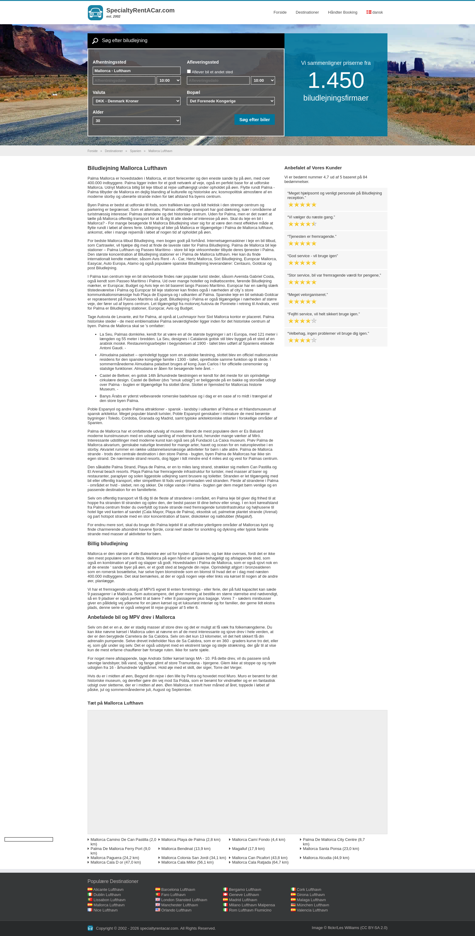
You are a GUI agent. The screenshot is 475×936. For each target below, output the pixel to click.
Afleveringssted (203, 62)
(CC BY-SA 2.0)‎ (373, 927)
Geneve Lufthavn (244, 894)
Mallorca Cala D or (107, 862)
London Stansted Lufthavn (184, 900)
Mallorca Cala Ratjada (251, 862)
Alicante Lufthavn (108, 889)
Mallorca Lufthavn (109, 905)
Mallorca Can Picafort (251, 857)
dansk (375, 12)
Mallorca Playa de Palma (183, 839)
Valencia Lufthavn (312, 910)
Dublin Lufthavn (107, 894)
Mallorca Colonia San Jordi (184, 857)
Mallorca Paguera (106, 857)
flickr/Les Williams (343, 927)
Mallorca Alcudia (317, 857)
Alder (98, 112)
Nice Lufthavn (106, 910)
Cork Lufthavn (309, 889)
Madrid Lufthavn (243, 900)
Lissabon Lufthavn (110, 900)
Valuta (99, 92)
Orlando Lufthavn (176, 910)
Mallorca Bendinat (177, 848)
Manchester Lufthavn (179, 905)
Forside (280, 12)
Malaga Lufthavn (311, 900)
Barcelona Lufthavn (178, 889)
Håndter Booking (342, 12)
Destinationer (307, 12)
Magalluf (239, 848)
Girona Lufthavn (311, 894)
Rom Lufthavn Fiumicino (250, 910)
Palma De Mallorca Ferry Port (116, 848)
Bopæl (193, 92)
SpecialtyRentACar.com (140, 10)
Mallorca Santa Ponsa (322, 848)
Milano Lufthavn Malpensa (252, 905)
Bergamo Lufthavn (245, 889)
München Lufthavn (313, 905)
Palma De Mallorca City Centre (330, 839)
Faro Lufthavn (173, 894)
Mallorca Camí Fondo (251, 839)
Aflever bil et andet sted (212, 72)
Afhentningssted (109, 62)
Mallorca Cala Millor (178, 862)
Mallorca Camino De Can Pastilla (119, 839)
